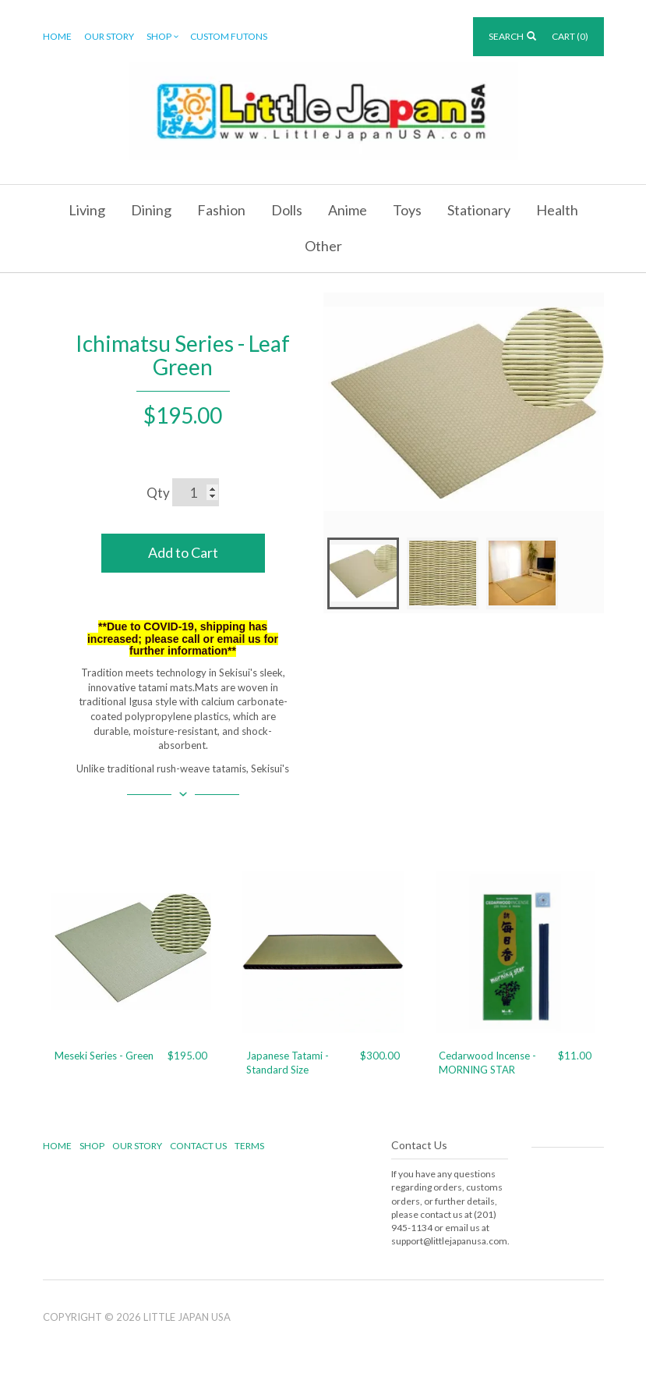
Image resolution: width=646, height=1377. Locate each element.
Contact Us (198, 1146)
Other (323, 245)
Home (57, 36)
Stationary (478, 209)
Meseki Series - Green (104, 1055)
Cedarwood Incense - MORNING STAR (487, 1063)
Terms (249, 1146)
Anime (347, 209)
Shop (163, 37)
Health (557, 209)
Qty (158, 492)
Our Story (109, 36)
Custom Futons (228, 36)
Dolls (286, 209)
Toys (407, 209)
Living (87, 209)
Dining (151, 209)
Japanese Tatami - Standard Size (287, 1063)
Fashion (221, 209)
